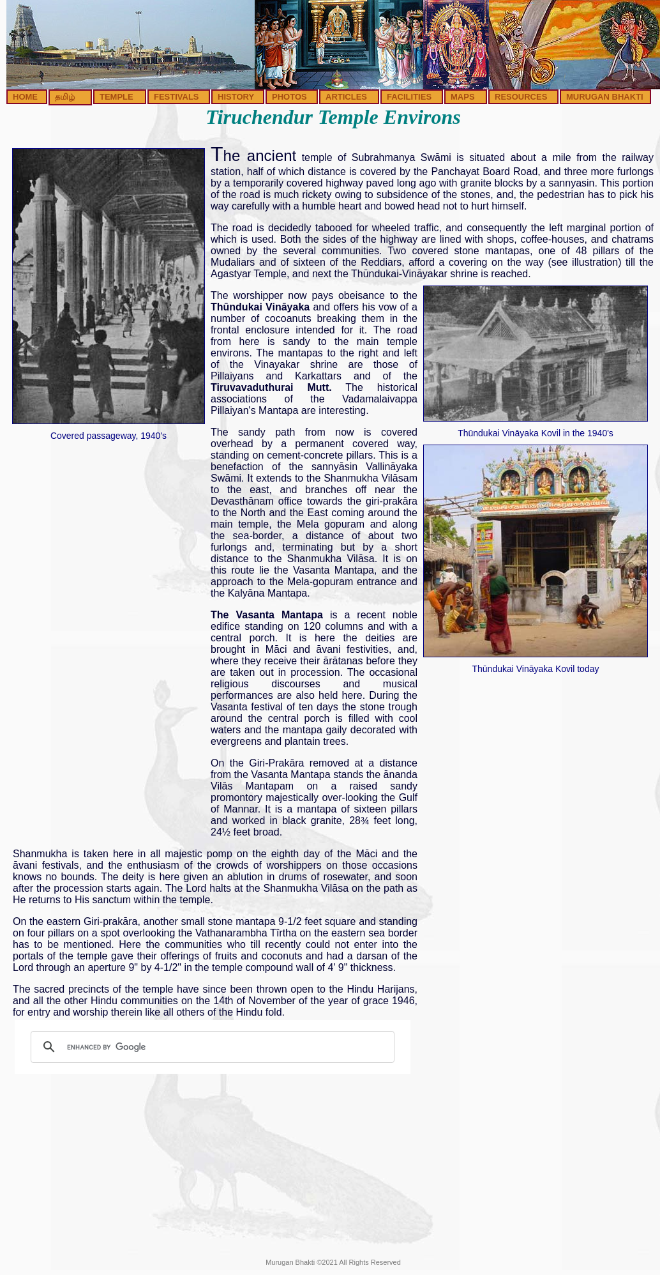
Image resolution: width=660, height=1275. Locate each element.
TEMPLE (116, 97)
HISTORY (236, 97)
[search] (210, 1047)
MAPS (463, 97)
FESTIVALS (176, 97)
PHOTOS (289, 97)
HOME (25, 97)
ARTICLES (346, 97)
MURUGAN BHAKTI (604, 97)
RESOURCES (521, 97)
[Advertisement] (108, 638)
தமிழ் (65, 97)
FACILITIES (409, 97)
